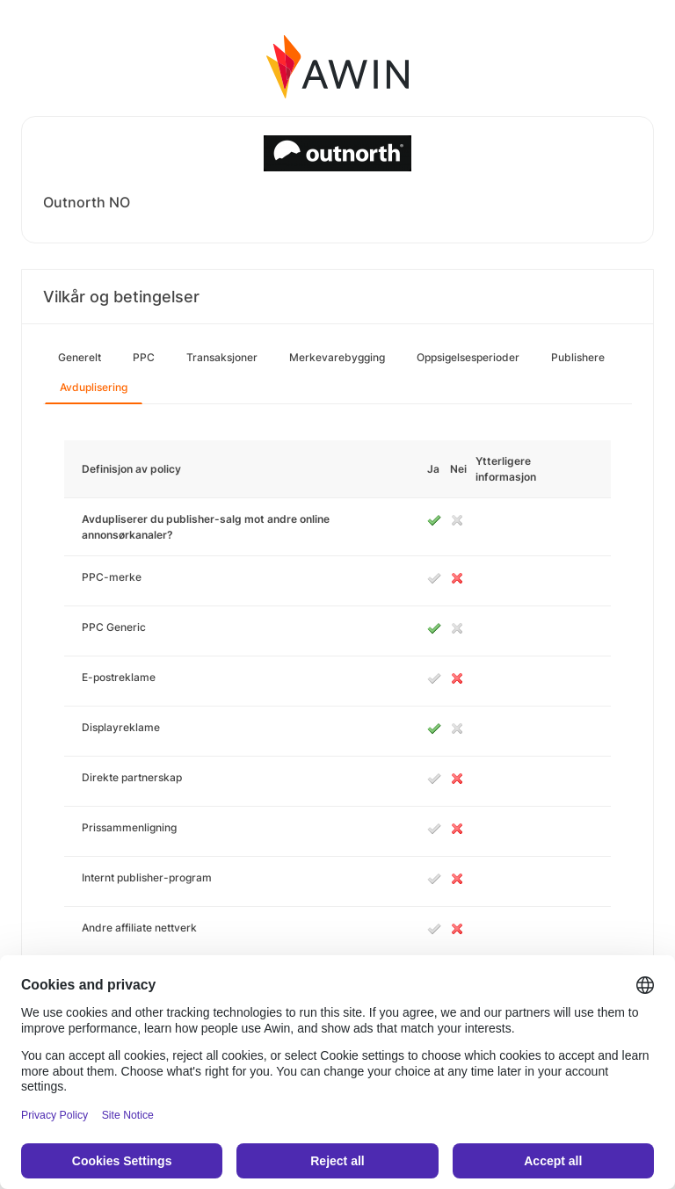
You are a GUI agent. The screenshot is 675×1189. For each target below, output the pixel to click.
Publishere (578, 357)
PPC (144, 357)
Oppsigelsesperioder (468, 357)
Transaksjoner (222, 357)
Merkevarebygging (337, 357)
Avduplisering (93, 387)
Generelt (79, 357)
